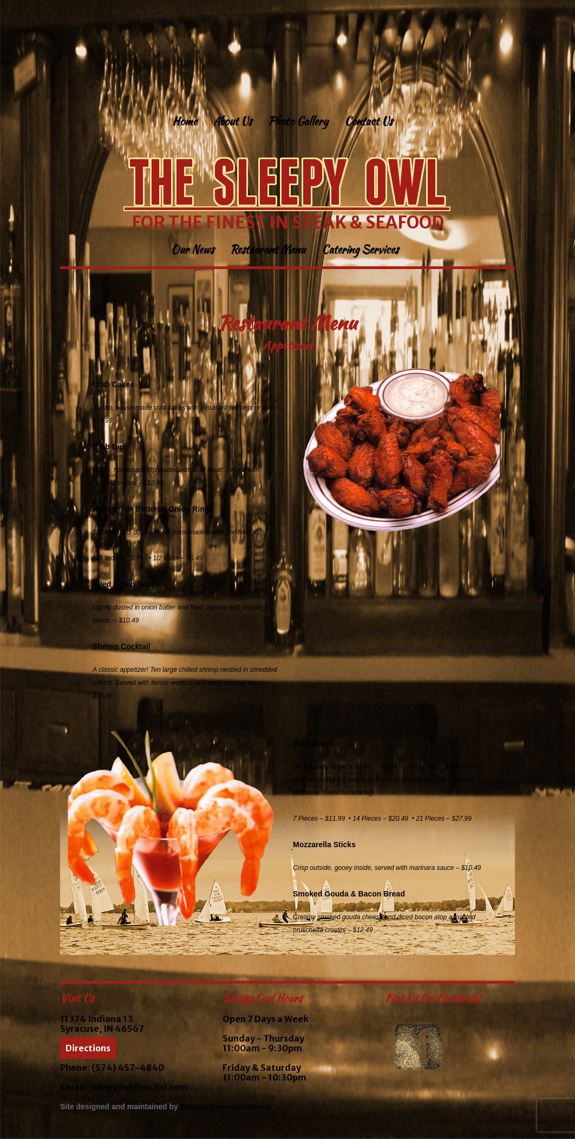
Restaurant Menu (267, 251)
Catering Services (360, 251)
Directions (88, 1048)
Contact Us (368, 122)
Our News (192, 251)
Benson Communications (226, 1106)
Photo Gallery (298, 122)
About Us (232, 122)
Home (184, 122)
